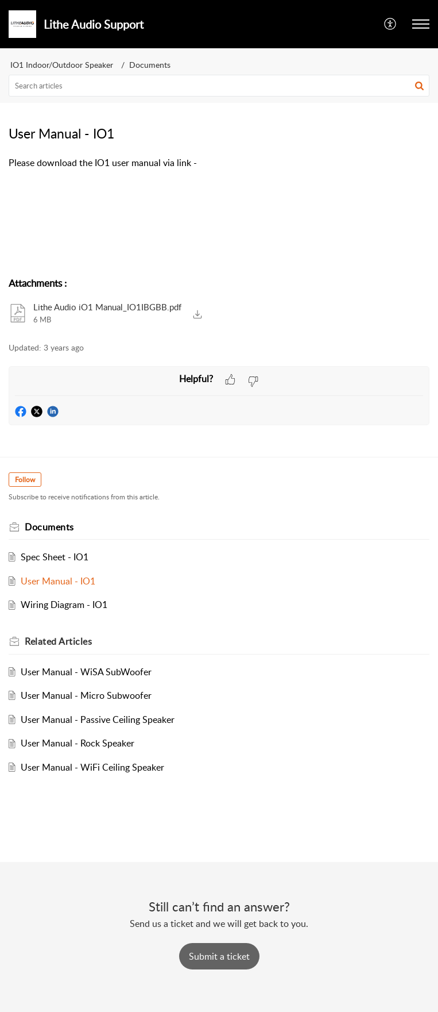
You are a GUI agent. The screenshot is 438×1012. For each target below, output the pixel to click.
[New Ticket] (219, 956)
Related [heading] (58, 641)
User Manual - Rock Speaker (77, 743)
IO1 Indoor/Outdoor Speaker (61, 64)
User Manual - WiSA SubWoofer (86, 671)
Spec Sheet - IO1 (54, 557)
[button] (391, 24)
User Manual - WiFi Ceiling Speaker (92, 767)
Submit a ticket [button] (219, 956)
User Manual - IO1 (58, 581)
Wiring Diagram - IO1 (64, 604)
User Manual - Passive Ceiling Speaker (98, 719)
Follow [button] (25, 479)
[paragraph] (219, 163)
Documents (149, 64)
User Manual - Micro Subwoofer (86, 695)
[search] (219, 86)
